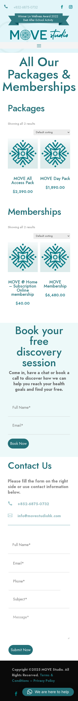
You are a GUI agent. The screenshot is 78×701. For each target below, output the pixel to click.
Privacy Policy (44, 680)
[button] (48, 692)
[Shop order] (51, 132)
